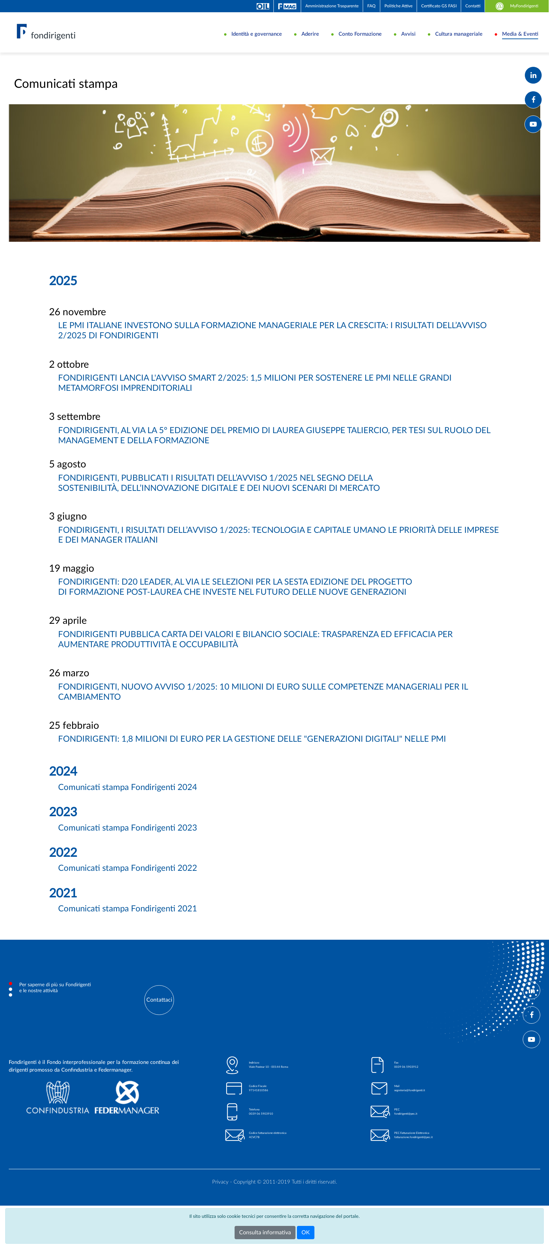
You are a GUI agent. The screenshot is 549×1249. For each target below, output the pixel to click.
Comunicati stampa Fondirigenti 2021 (127, 922)
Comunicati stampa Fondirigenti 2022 (127, 881)
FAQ (371, 6)
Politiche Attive (398, 6)
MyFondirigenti (516, 6)
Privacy (220, 1195)
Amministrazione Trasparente (332, 6)
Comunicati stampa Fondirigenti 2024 (127, 800)
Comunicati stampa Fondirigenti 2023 (127, 841)
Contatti (472, 6)
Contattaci (159, 1013)
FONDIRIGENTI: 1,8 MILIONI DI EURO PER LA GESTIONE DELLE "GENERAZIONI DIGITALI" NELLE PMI (252, 752)
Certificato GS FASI (439, 6)
